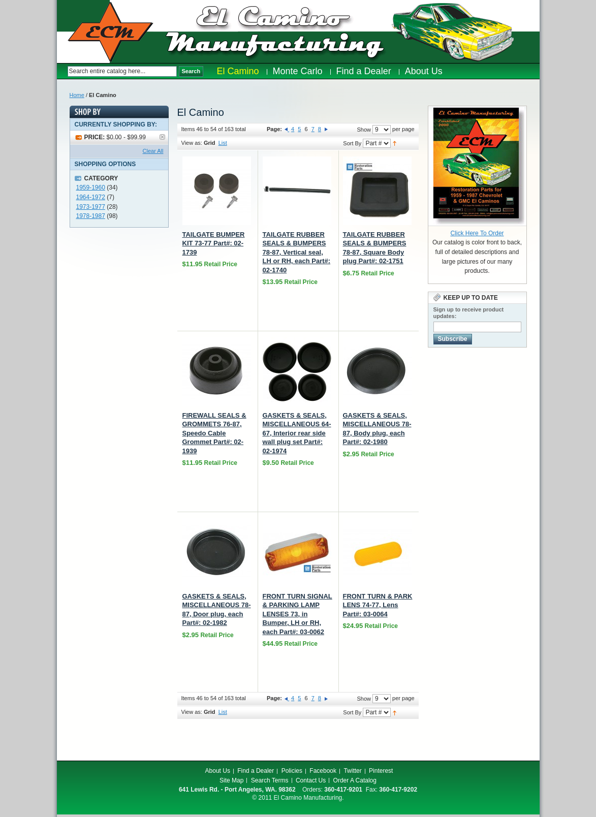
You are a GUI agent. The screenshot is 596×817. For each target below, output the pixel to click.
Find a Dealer (255, 770)
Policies (291, 770)
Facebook (322, 770)
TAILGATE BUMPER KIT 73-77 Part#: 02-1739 (213, 243)
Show (364, 130)
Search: (62, 71)
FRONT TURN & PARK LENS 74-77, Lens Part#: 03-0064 (378, 605)
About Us (217, 770)
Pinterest (381, 770)
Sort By (352, 143)
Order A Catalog (355, 780)
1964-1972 (90, 197)
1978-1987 (90, 215)
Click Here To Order (477, 233)
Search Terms (270, 780)
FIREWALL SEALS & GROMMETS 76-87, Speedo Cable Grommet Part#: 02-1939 (214, 433)
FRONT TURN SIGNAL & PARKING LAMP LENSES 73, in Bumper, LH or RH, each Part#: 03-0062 (297, 614)
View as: (191, 143)
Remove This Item (162, 137)
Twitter (352, 770)
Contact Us (311, 780)
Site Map (231, 780)
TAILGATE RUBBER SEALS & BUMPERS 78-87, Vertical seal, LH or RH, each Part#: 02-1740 (297, 252)
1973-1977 (90, 206)
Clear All (153, 151)
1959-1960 (90, 187)
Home (77, 95)
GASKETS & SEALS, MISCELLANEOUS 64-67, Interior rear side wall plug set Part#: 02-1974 (297, 433)
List (222, 143)
